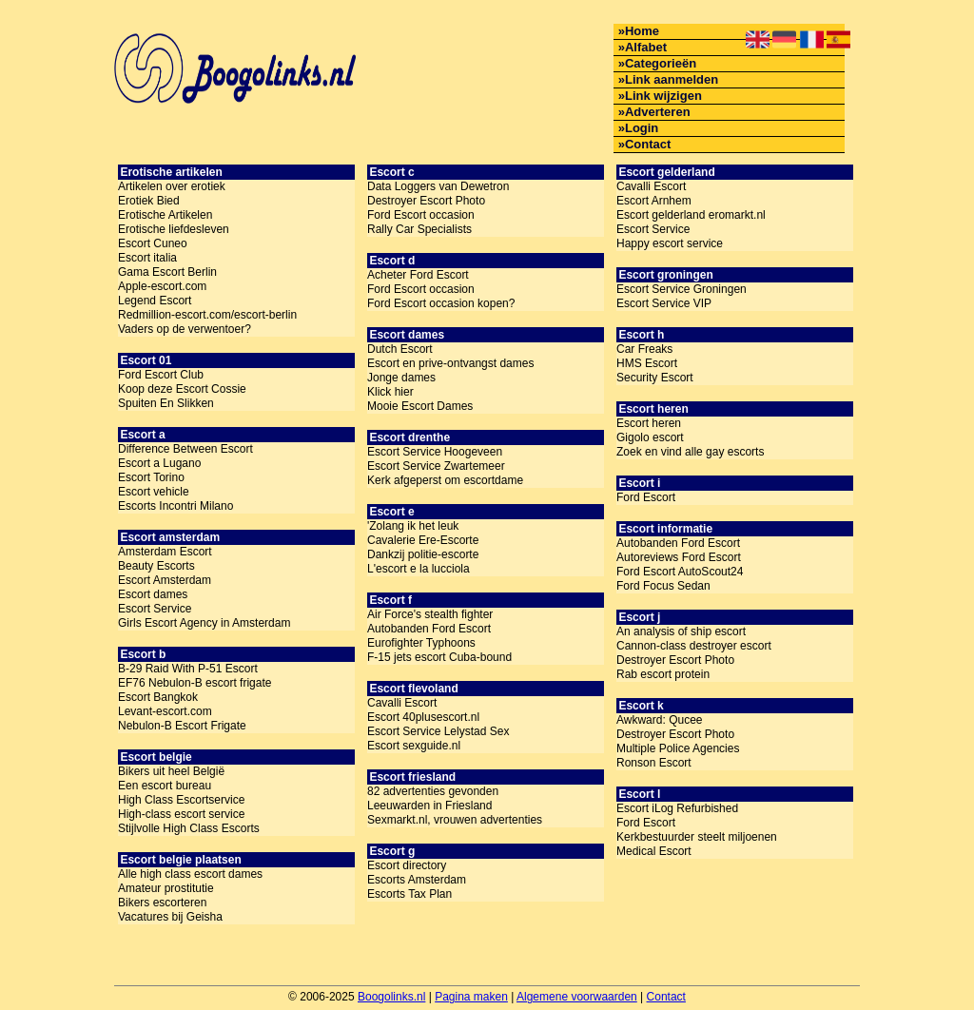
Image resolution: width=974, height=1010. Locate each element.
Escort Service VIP (663, 303)
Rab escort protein (663, 674)
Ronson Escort (654, 762)
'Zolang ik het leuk (412, 526)
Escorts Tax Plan (409, 894)
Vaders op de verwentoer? (184, 329)
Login (641, 128)
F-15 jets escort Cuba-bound (439, 657)
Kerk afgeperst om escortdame (445, 480)
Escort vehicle (153, 491)
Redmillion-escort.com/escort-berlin (207, 314)
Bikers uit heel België (171, 771)
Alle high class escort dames (190, 874)
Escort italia (147, 257)
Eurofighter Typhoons (421, 643)
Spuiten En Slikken (166, 403)
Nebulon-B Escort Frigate (182, 725)
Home (642, 31)
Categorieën (660, 63)
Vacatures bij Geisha (170, 916)
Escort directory (406, 865)
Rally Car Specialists (419, 229)
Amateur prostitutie (166, 888)
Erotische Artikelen (165, 215)
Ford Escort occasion (421, 215)
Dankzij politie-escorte (422, 554)
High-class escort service (181, 814)
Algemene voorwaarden (576, 996)
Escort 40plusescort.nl (423, 717)
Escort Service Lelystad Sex (438, 731)
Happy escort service (669, 243)
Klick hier (390, 391)
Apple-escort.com (162, 286)
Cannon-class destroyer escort (693, 645)
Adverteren (658, 112)
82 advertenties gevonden (432, 791)
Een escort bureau (164, 785)
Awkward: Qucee (659, 720)
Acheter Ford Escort (418, 275)
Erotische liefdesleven (173, 229)
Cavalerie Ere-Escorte (422, 540)
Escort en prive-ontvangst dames (450, 363)
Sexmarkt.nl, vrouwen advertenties (454, 819)
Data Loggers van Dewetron (438, 186)
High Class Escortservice (181, 799)
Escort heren (648, 423)
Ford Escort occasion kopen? (441, 303)
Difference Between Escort (185, 449)
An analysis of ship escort (681, 631)
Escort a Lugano (159, 463)
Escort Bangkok (158, 697)
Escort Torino (151, 477)
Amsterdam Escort (165, 551)
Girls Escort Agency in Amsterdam (204, 623)
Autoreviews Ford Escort (678, 557)
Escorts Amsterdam (416, 879)
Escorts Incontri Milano (175, 506)
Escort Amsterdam (164, 580)
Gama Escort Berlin (167, 272)
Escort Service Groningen (681, 289)
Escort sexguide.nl (413, 745)
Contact (648, 144)
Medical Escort (654, 851)
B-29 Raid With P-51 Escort (188, 668)
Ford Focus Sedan (663, 585)
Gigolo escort (650, 437)
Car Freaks (644, 349)
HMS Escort (646, 363)
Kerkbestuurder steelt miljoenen (696, 837)
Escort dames (152, 594)
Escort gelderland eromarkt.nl (691, 215)
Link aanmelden (671, 79)
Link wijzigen (663, 95)
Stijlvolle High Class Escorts (189, 828)
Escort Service (154, 608)
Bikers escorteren (162, 902)
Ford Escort (645, 497)
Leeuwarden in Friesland (429, 805)
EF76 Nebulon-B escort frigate (194, 683)
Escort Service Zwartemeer (436, 466)
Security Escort (654, 377)
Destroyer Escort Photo (426, 200)
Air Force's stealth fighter (430, 614)
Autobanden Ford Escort (429, 628)
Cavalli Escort (402, 702)
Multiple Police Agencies (677, 748)
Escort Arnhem (654, 200)
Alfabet (646, 47)
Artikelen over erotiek (171, 186)
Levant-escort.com (165, 711)
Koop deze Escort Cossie (182, 389)
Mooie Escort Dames (420, 406)
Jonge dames (401, 377)
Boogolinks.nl (391, 996)
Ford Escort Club (161, 374)
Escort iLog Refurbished (677, 808)
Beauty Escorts (156, 566)
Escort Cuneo (152, 243)
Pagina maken (471, 996)
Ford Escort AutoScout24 (679, 571)
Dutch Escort (400, 349)
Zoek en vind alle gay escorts (690, 451)
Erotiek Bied (149, 200)
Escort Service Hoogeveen (434, 451)
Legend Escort (154, 300)
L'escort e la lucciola (418, 568)
